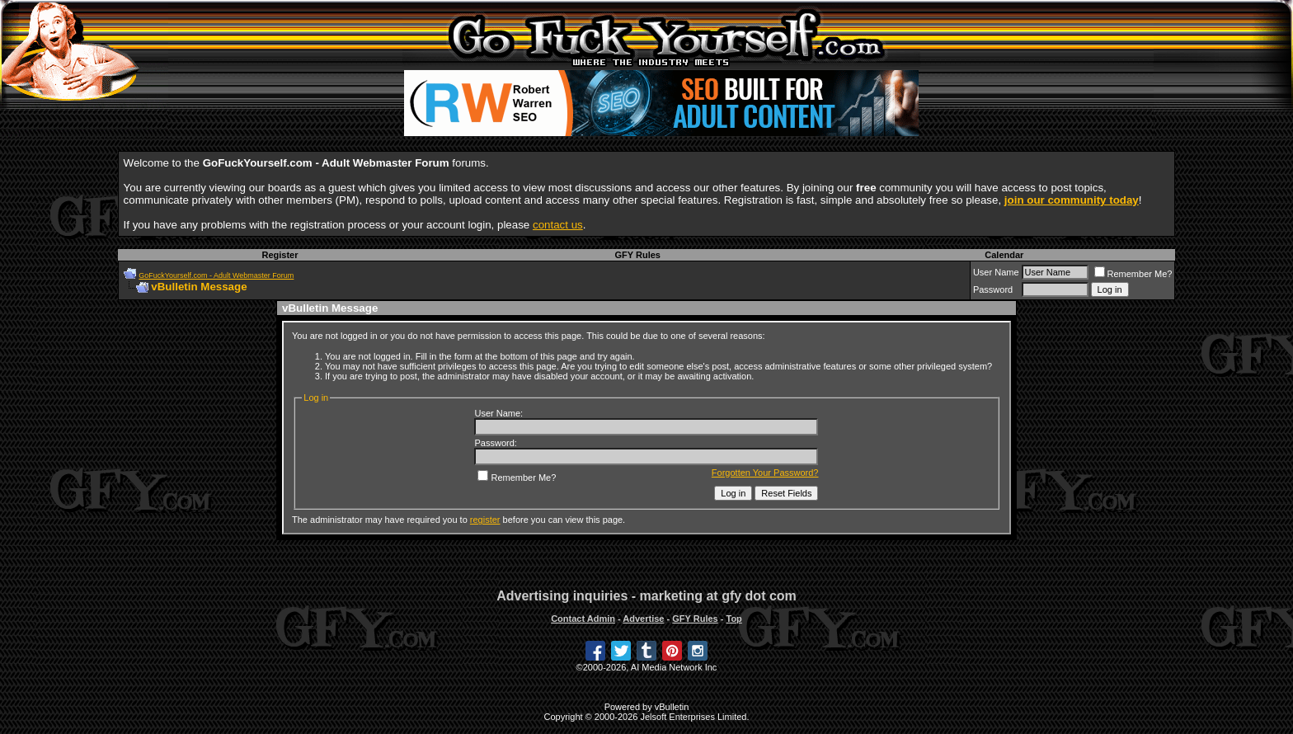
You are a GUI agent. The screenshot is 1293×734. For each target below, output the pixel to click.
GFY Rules (638, 255)
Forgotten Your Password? (765, 473)
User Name (996, 272)
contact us (558, 225)
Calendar (1004, 255)
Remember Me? (1133, 274)
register (485, 520)
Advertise (643, 618)
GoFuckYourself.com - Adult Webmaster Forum (216, 275)
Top (733, 618)
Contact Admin (583, 618)
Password (993, 289)
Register (279, 255)
